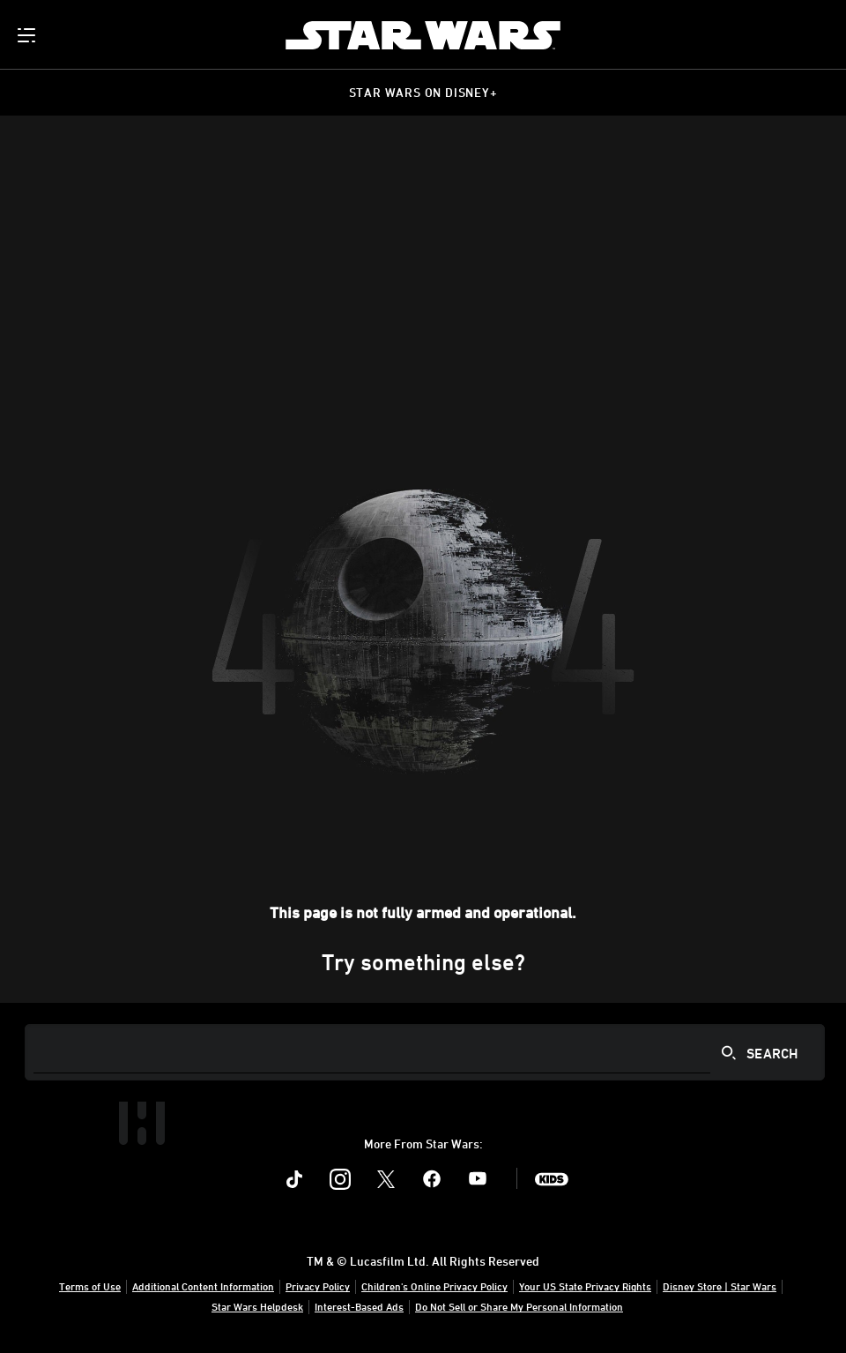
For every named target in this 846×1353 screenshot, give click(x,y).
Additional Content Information (203, 1286)
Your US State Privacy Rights (585, 1286)
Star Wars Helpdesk (257, 1306)
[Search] (425, 1052)
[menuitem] (28, 35)
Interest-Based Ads (359, 1306)
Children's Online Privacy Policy (434, 1286)
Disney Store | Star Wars (719, 1286)
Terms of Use (90, 1286)
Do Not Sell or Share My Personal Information (519, 1306)
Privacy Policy (318, 1286)
